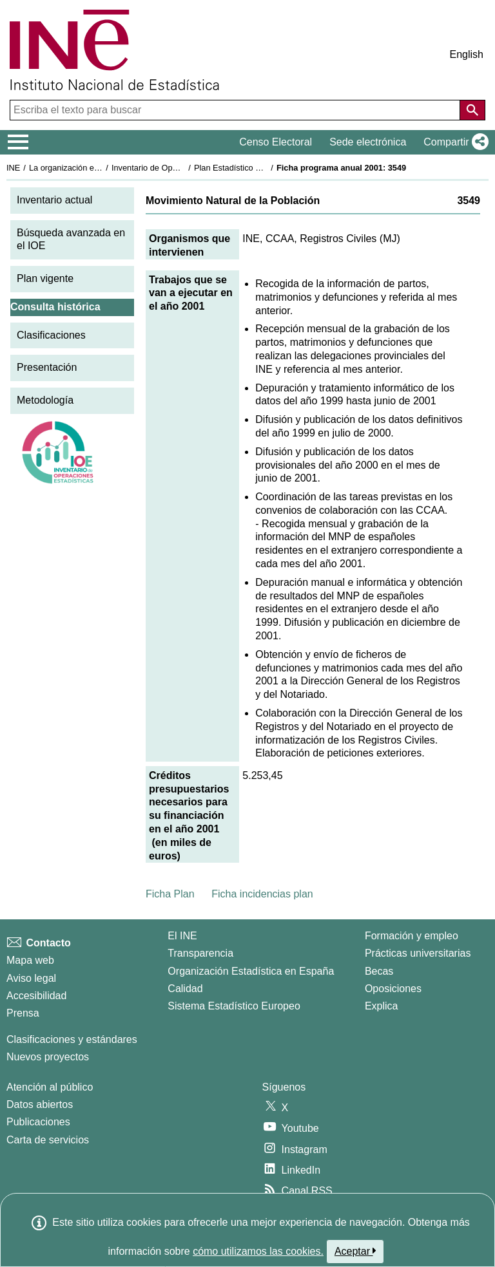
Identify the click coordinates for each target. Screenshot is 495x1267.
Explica (381, 1005)
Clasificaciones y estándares (71, 1039)
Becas (379, 971)
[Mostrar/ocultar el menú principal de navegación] (18, 142)
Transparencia (200, 953)
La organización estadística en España (100, 168)
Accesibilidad (36, 995)
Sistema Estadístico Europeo (234, 1005)
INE (13, 168)
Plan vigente (45, 278)
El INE (182, 935)
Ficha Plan (170, 893)
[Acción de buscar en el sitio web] (472, 110)
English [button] (466, 54)
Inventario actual (54, 199)
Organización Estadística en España (251, 971)
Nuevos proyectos (47, 1056)
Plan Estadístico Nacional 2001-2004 (261, 168)
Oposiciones (393, 988)
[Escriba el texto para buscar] (236, 110)
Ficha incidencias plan (262, 893)
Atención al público (49, 1087)
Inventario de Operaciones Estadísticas (183, 168)
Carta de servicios (47, 1139)
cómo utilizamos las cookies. (258, 1251)
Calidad (185, 988)
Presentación (47, 367)
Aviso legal (31, 978)
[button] (453, 142)
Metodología (45, 400)
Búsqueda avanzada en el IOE (71, 239)
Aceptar (355, 1251)
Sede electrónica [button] (367, 141)
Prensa (22, 1013)
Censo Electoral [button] (275, 141)
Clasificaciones (51, 335)
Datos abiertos (39, 1104)
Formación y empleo (411, 935)
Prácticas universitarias (418, 953)
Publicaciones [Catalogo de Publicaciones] (38, 1121)
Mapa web (30, 960)
